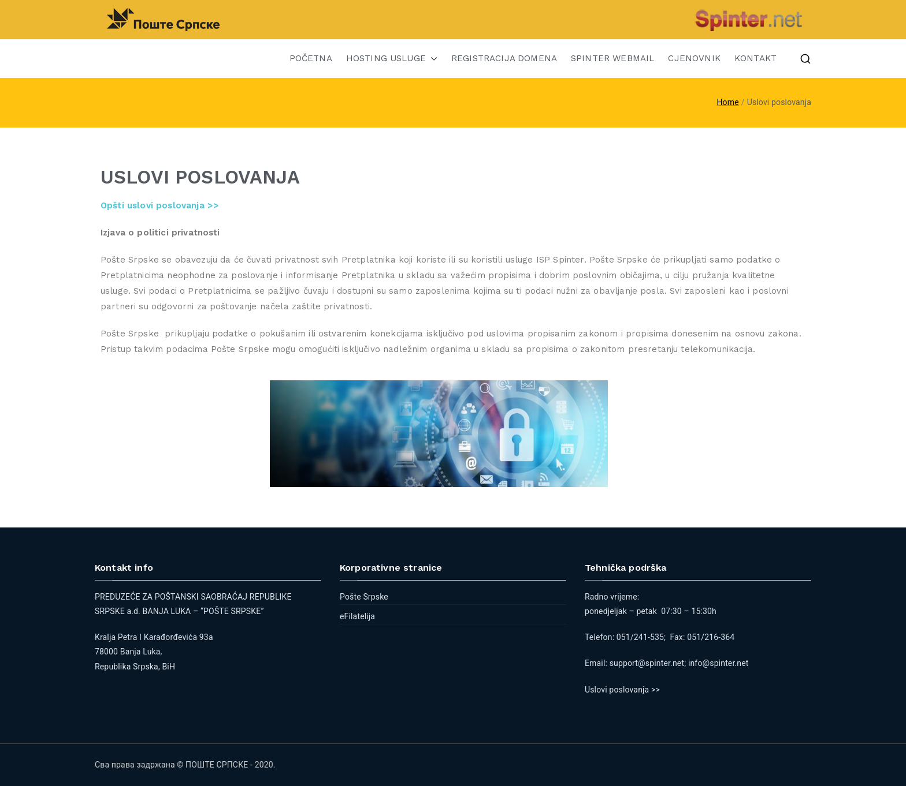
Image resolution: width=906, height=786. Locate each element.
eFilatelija (357, 616)
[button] (431, 58)
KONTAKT (755, 58)
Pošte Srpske (364, 596)
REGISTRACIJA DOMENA (504, 58)
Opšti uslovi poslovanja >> (160, 205)
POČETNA (310, 58)
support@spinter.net (647, 663)
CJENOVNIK (694, 58)
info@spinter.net (718, 663)
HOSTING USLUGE (391, 58)
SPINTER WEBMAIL (612, 58)
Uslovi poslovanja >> (622, 689)
